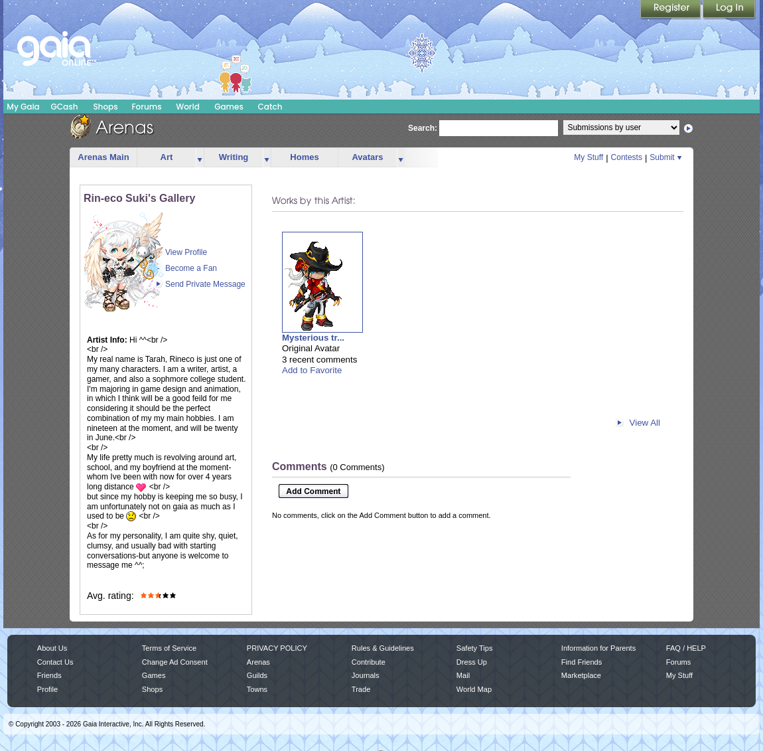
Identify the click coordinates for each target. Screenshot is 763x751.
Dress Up (471, 662)
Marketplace (581, 675)
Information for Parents (598, 648)
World (188, 106)
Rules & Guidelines (383, 648)
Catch (270, 106)
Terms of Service (169, 648)
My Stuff (588, 157)
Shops (105, 106)
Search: (422, 128)
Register (671, 10)
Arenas (258, 662)
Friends (49, 675)
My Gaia (23, 106)
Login (729, 10)
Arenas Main (103, 157)
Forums (146, 106)
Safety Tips (474, 648)
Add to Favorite (312, 370)
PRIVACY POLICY (277, 648)
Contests (626, 157)
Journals (366, 675)
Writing (234, 157)
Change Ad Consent (175, 662)
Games (228, 106)
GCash (64, 106)
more (200, 157)
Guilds (257, 675)
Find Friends (581, 662)
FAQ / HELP (686, 648)
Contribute (368, 662)
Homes (304, 157)
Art (167, 157)
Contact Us (55, 662)
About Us (52, 648)
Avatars (367, 157)
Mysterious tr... (313, 338)
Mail (463, 675)
